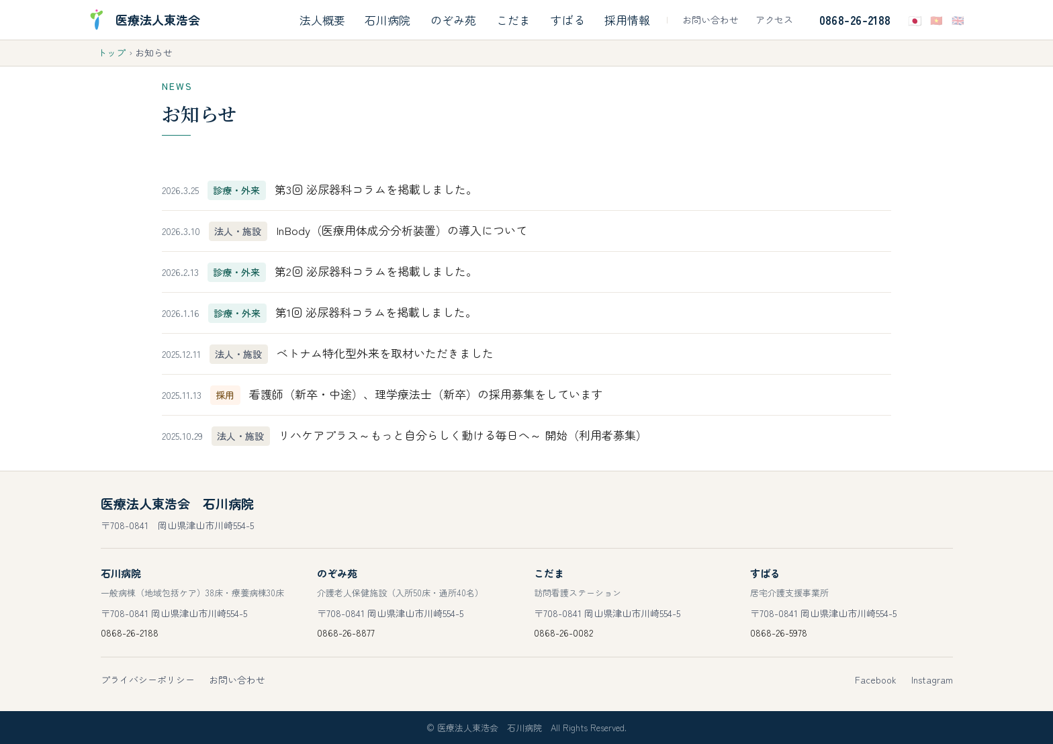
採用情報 (627, 19)
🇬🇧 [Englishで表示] (958, 20)
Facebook (876, 679)
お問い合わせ (710, 19)
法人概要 (322, 19)
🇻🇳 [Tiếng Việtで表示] (936, 20)
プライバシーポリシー (148, 679)
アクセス (774, 19)
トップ (111, 52)
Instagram (932, 679)
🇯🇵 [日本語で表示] (915, 20)
